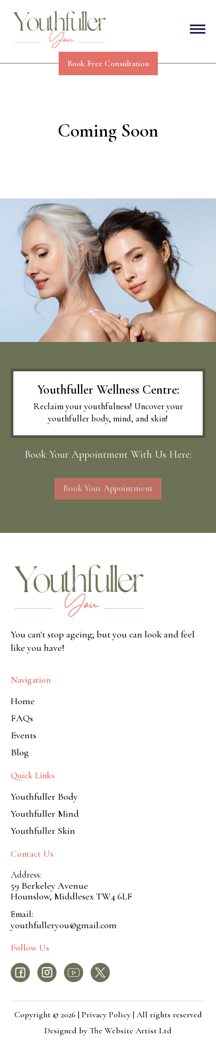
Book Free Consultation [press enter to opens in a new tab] (108, 63)
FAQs (22, 718)
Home (23, 701)
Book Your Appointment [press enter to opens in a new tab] (108, 491)
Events (23, 735)
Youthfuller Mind (45, 813)
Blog (20, 752)
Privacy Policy (107, 1014)
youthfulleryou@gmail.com (64, 925)
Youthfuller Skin (43, 830)
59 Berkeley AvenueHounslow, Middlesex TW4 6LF (71, 891)
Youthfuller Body (44, 796)
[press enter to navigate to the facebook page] (20, 972)
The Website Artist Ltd (131, 1030)
